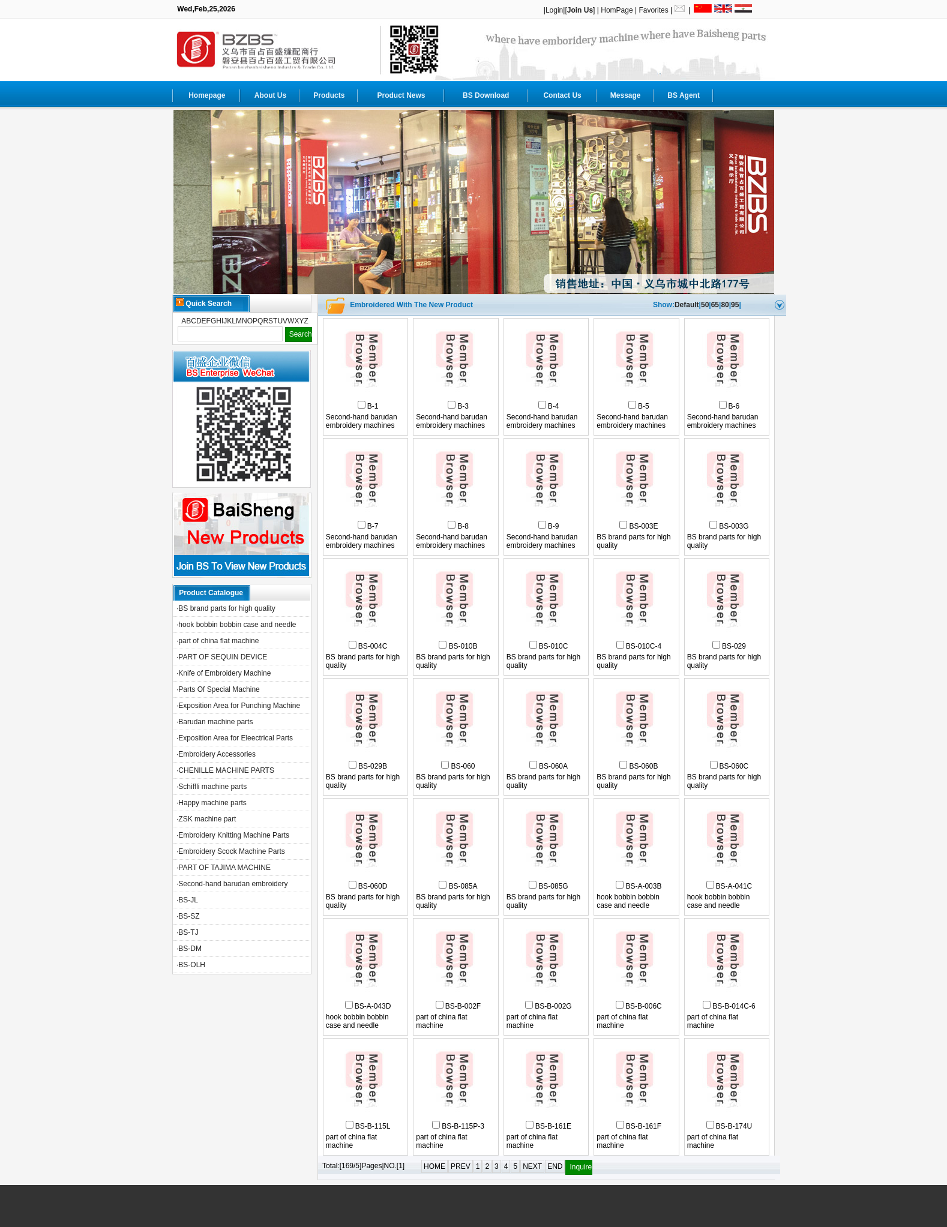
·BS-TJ (187, 932)
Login (554, 10)
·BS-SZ (188, 916)
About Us (270, 95)
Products (328, 95)
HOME (434, 1166)
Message (625, 95)
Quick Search (204, 303)
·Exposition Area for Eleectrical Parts (234, 738)
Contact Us (562, 95)
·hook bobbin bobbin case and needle (236, 624)
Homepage (206, 95)
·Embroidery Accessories (216, 754)
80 (725, 305)
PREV (460, 1166)
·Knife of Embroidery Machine (223, 673)
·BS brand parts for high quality (225, 608)
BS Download (486, 95)
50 (705, 305)
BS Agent (683, 95)
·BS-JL (187, 900)
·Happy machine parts (211, 803)
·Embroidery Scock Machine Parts (230, 851)
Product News (401, 95)
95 (735, 305)
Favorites (653, 10)
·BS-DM (189, 948)
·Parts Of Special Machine (218, 689)
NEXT (532, 1166)
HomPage (617, 10)
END (554, 1166)
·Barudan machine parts (214, 722)
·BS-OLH (190, 965)
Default (687, 305)
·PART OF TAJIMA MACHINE (223, 867)
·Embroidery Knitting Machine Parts (232, 835)
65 (715, 305)
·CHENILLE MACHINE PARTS (225, 770)
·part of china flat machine (217, 641)
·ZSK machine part (206, 819)
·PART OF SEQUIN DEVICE (221, 657)
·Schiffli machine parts (211, 786)
